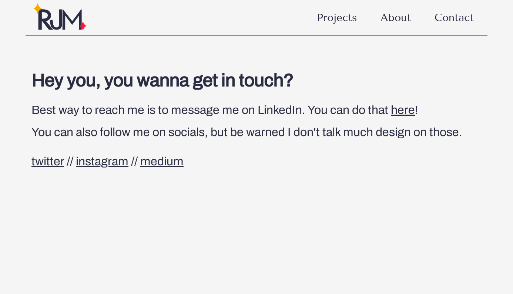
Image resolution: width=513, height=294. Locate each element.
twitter (47, 161)
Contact (454, 17)
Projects (337, 17)
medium (162, 161)
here (403, 110)
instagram (102, 161)
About (395, 17)
